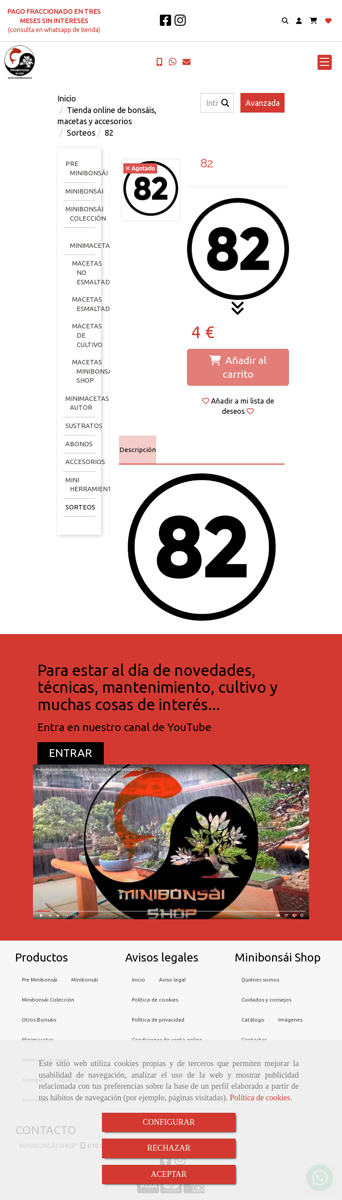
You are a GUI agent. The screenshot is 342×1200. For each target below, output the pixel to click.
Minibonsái (84, 191)
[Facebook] (165, 22)
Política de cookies (260, 1097)
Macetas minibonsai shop (93, 371)
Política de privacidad (158, 1019)
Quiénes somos (260, 979)
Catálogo (253, 1019)
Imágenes (290, 1019)
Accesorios (85, 461)
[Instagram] (180, 22)
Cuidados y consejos (266, 999)
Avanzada (262, 102)
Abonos (79, 444)
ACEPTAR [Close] (169, 1174)
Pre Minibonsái (39, 979)
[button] (299, 21)
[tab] (137, 450)
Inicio (138, 979)
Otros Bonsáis (39, 1019)
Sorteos (80, 507)
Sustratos (83, 425)
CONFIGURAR (168, 1122)
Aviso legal (172, 979)
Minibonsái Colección (48, 999)
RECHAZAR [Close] (168, 1147)
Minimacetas (92, 245)
